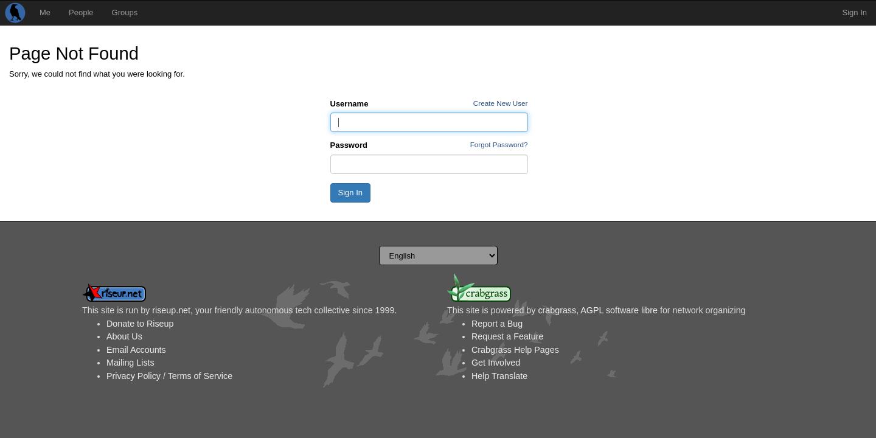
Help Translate (499, 376)
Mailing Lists (130, 362)
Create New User (500, 103)
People (81, 12)
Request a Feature (507, 336)
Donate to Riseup (139, 323)
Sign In (855, 12)
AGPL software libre (619, 310)
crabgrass (557, 310)
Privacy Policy (133, 376)
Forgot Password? (499, 144)
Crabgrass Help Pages (515, 350)
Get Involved (495, 362)
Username (349, 103)
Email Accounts (136, 350)
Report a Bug (497, 323)
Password (348, 145)
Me (45, 12)
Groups (125, 12)
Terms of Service (200, 376)
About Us (124, 336)
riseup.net (171, 310)
